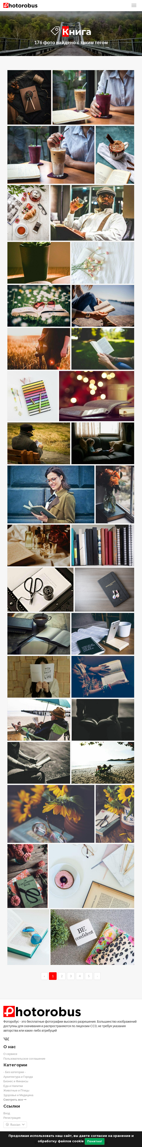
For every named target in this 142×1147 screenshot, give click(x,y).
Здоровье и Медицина (18, 1095)
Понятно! (94, 1141)
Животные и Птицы (16, 1090)
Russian (15, 1125)
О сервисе (10, 1054)
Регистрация (11, 1117)
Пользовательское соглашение (24, 1058)
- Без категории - (14, 1072)
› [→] (97, 976)
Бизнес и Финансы (15, 1081)
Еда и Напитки (13, 1086)
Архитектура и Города (18, 1076)
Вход (6, 1113)
